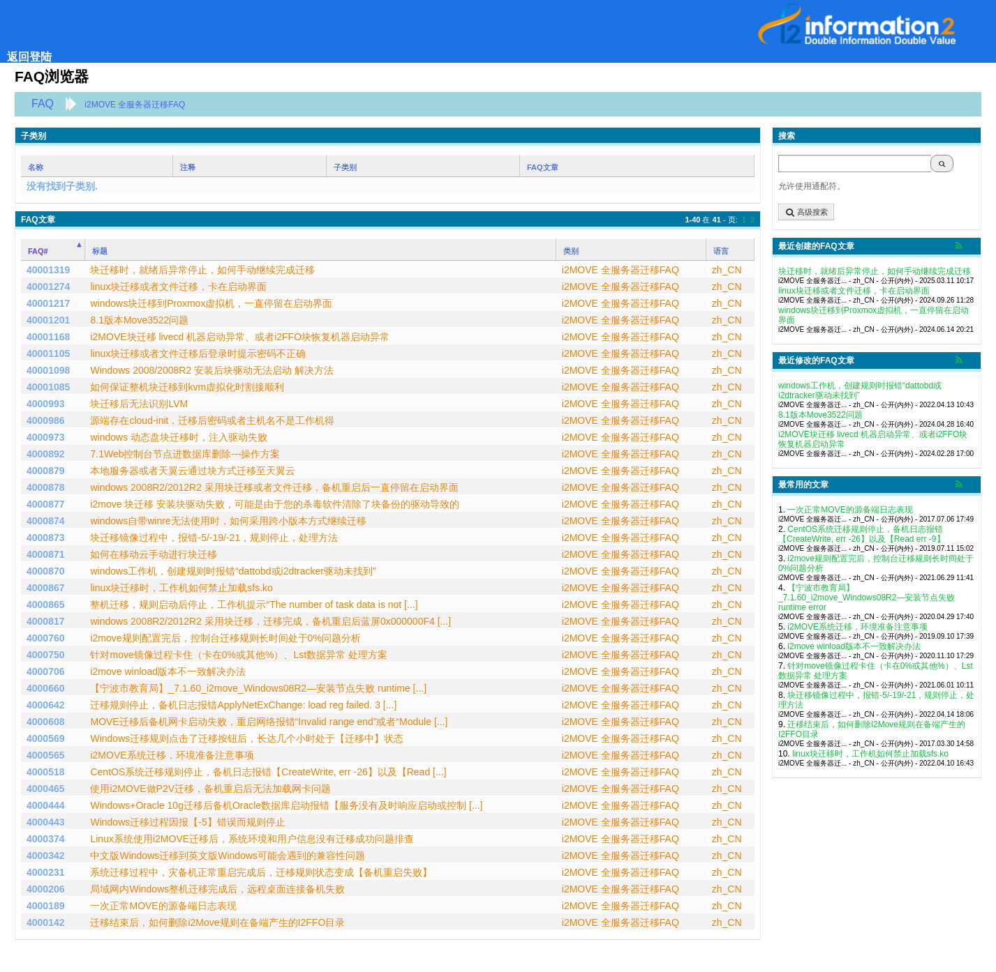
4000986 (46, 420)
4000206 (46, 889)
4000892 (46, 454)
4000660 (46, 688)
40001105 (48, 353)
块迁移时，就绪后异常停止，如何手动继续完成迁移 (874, 271)
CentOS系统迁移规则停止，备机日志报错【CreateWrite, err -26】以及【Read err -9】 (861, 534)
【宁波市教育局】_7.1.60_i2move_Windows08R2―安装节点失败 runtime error (866, 597)
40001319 (48, 269)
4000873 (46, 537)
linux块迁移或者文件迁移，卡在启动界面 (854, 291)
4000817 (46, 621)
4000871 (46, 554)
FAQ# (38, 251)
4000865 (46, 604)
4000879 (46, 470)
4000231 (46, 872)
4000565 (46, 755)
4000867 (46, 587)
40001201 (48, 320)
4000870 (46, 571)
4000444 (46, 805)
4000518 (46, 771)
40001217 (48, 303)
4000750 (46, 654)
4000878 (46, 487)
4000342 (46, 855)
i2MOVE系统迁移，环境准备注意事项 (857, 627)
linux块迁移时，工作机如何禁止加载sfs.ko (870, 754)
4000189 (46, 905)
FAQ (42, 103)
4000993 (46, 403)
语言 (721, 251)
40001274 (48, 286)
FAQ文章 (542, 167)
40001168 (48, 336)
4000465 (46, 788)
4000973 (46, 437)
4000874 (46, 520)
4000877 (46, 504)
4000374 (46, 838)
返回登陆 (29, 57)
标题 (99, 251)
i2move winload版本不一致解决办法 (854, 646)
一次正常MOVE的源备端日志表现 (849, 510)
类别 (571, 251)
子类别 (345, 167)
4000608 (46, 721)
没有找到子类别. (62, 186)
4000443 (46, 822)
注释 (187, 167)
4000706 (46, 671)
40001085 (48, 387)
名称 (35, 167)
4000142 (46, 922)
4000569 (46, 738)
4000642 (46, 705)
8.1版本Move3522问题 (820, 415)
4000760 (46, 638)
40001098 (48, 370)
